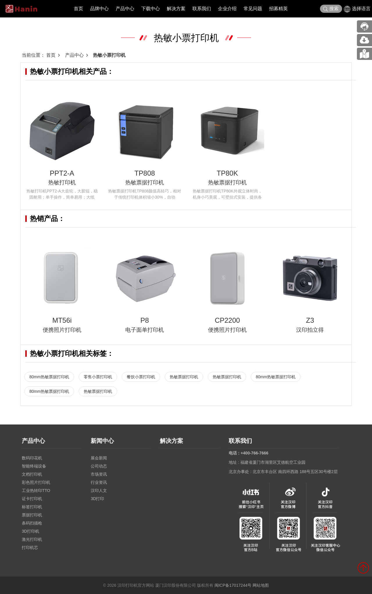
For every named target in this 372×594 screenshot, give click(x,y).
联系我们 (201, 8)
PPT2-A (62, 173)
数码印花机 (32, 458)
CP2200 (227, 320)
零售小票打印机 (98, 376)
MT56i (62, 320)
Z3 (310, 320)
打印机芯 (30, 547)
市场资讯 (99, 474)
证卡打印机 (32, 498)
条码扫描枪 (32, 523)
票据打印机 (32, 515)
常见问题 (253, 8)
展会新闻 (99, 458)
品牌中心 (99, 8)
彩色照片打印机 (36, 482)
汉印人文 (99, 490)
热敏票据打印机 (144, 182)
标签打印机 (32, 506)
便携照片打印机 (62, 330)
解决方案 (176, 8)
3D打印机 (30, 531)
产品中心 (125, 8)
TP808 (144, 173)
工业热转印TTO (36, 490)
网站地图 (261, 585)
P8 (144, 320)
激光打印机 (32, 539)
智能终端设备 (34, 466)
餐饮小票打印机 (141, 376)
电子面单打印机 (144, 330)
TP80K (227, 173)
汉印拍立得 (310, 330)
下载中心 (150, 8)
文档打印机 (32, 474)
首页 (78, 8)
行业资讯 (99, 482)
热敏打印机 (62, 182)
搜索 (331, 9)
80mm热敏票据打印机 (49, 376)
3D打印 (97, 498)
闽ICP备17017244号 (233, 585)
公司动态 (99, 466)
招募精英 (278, 8)
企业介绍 (227, 8)
